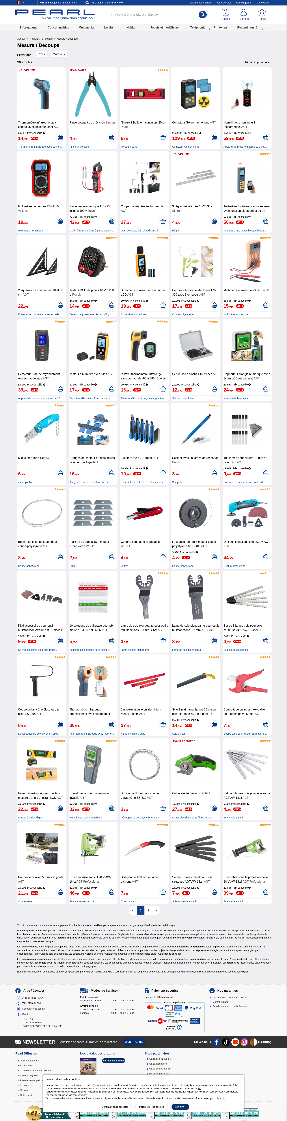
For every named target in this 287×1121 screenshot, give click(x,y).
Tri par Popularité (256, 62)
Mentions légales (29, 1075)
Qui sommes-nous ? (30, 1060)
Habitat (131, 27)
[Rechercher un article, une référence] (159, 14)
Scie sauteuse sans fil (235, 649)
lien (199, 1088)
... (267, 27)
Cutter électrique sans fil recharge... (192, 817)
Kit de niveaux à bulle (133, 733)
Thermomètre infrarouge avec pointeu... (40, 146)
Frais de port (107, 2)
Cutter (73, 566)
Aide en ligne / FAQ (32, 997)
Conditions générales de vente (36, 1070)
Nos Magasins (243, 2)
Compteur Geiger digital (185, 146)
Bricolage (47, 38)
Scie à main (179, 733)
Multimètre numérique (30, 230)
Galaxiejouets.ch (158, 1063)
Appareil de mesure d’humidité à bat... (245, 146)
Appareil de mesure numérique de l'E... (40, 398)
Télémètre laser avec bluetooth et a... (244, 230)
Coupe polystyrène (183, 314)
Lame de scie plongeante (135, 649)
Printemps (221, 27)
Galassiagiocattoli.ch (160, 1073)
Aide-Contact (224, 2)
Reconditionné (247, 27)
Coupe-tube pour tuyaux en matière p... (245, 733)
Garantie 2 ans (220, 1001)
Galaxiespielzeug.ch (160, 1068)
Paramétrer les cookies (151, 1106)
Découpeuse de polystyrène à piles (38, 733)
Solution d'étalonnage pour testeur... (90, 649)
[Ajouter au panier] (60, 137)
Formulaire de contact (33, 1008)
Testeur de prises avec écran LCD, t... (91, 314)
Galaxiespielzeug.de (160, 1058)
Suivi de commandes (200, 2)
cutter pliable (25, 482)
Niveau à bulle (129, 146)
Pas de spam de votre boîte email (230, 1006)
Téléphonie (197, 27)
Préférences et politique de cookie (38, 1080)
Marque (58, 54)
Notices (24, 1090)
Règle (175, 230)
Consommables (58, 27)
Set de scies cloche (183, 398)
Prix (40, 54)
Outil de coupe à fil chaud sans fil (139, 230)
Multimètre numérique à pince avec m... (92, 230)
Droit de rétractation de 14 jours (229, 997)
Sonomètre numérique (133, 314)
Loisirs (109, 27)
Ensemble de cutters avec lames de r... (143, 482)
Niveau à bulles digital (235, 398)
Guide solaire (27, 1095)
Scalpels (177, 482)
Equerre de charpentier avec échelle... (39, 314)
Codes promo (27, 1085)
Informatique (28, 27)
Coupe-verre (25, 901)
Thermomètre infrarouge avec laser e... (92, 733)
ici (224, 1098)
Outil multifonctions (234, 566)
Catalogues (263, 2)
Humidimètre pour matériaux (86, 817)
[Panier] (262, 14)
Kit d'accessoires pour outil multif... (37, 649)
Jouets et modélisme (164, 27)
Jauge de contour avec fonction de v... (91, 482)
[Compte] (244, 14)
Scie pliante (127, 901)
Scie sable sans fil (233, 817)
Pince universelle (79, 146)
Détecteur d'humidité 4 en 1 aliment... (91, 398)
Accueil (21, 38)
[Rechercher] (203, 14)
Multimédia (86, 27)
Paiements (159, 997)
